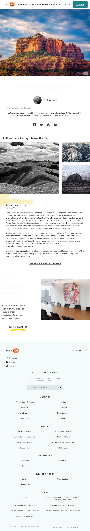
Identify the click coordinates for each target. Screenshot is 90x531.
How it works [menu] (32, 4)
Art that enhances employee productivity (63, 511)
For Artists (24, 448)
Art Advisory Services (25, 402)
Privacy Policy (58, 527)
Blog (25, 497)
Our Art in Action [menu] (56, 4)
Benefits (24, 407)
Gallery (25, 479)
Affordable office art (24, 516)
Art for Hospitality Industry (62, 442)
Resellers (25, 460)
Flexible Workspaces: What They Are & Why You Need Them (62, 498)
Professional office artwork (24, 505)
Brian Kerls (52, 100)
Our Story (63, 407)
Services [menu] (39, 4)
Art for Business (24, 431)
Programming (62, 413)
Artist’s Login (62, 448)
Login (68, 4)
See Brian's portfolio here (45, 263)
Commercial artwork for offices (62, 505)
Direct (24, 466)
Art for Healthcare (62, 437)
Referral (62, 460)
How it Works (24, 413)
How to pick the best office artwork (24, 511)
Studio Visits (24, 484)
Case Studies (62, 479)
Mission (63, 402)
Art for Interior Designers (24, 437)
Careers (63, 418)
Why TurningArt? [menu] (22, 4)
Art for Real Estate (63, 431)
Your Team (24, 418)
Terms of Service (72, 527)
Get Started (80, 4)
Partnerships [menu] (46, 4)
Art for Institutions (24, 442)
